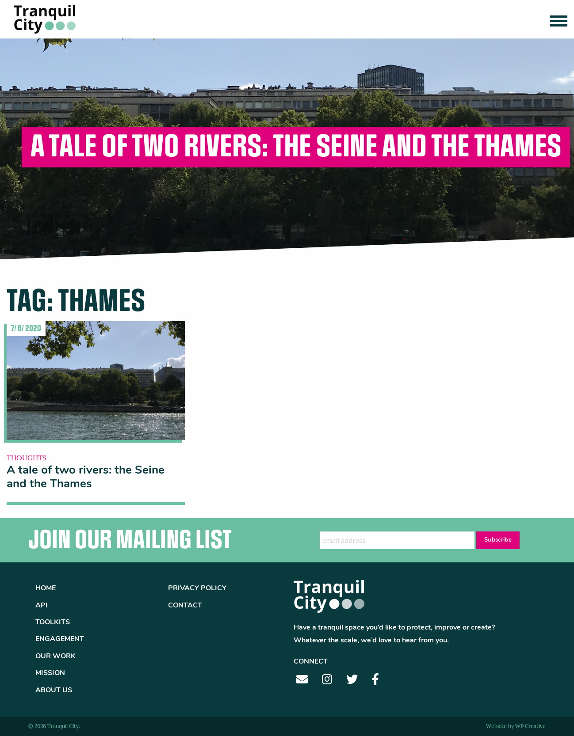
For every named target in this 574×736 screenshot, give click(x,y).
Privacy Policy (197, 588)
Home (45, 588)
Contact (185, 605)
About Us (53, 690)
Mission (50, 673)
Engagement (59, 639)
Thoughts (26, 458)
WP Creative (530, 726)
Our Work (55, 656)
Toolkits (52, 622)
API (41, 605)
